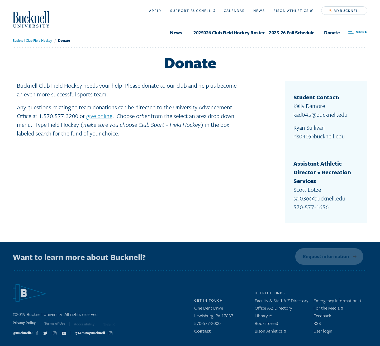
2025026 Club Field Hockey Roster (229, 33)
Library (263, 317)
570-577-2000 (207, 324)
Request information (325, 256)
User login (323, 332)
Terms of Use (54, 326)
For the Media (328, 309)
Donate (332, 33)
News (176, 33)
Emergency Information (337, 301)
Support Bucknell (192, 10)
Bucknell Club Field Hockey (32, 40)
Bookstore (266, 324)
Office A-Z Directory (273, 309)
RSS (317, 324)
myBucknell (345, 10)
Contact (202, 332)
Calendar (234, 10)
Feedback (322, 317)
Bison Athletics (293, 10)
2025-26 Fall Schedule (292, 33)
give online (99, 116)
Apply (155, 10)
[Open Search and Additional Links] (357, 32)
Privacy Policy (24, 325)
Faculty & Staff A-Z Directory (281, 301)
